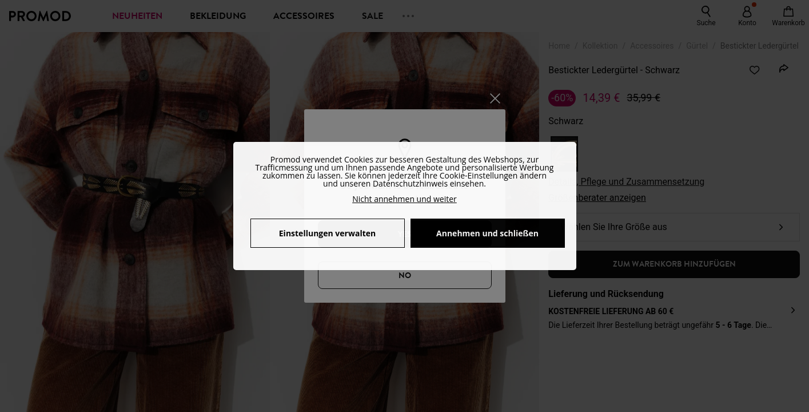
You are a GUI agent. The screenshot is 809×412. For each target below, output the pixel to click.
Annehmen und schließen (487, 233)
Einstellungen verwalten (327, 233)
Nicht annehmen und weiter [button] (404, 198)
